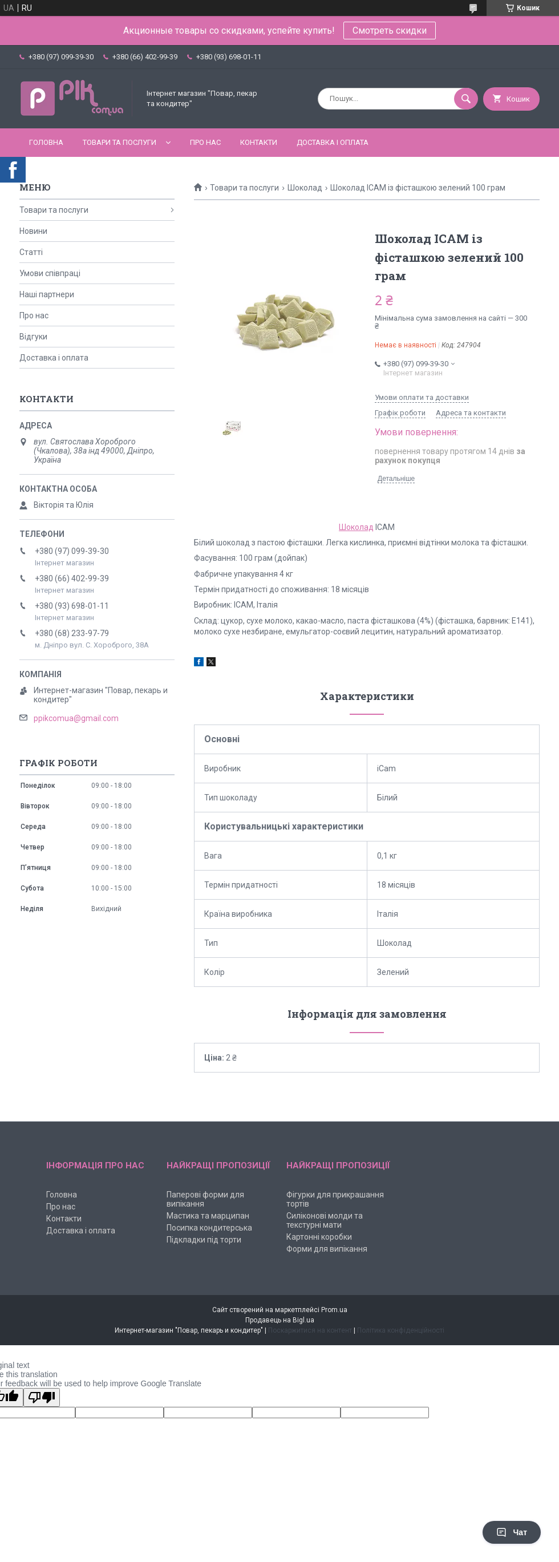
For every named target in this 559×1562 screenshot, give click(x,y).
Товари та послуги (119, 142)
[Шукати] (466, 99)
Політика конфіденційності (400, 1330)
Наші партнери (46, 294)
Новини (33, 231)
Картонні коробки (319, 1236)
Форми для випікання (326, 1248)
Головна (46, 142)
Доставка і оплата (332, 142)
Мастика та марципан (208, 1215)
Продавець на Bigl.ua (279, 1320)
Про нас (205, 142)
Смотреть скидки (390, 30)
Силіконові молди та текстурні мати (324, 1220)
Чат (511, 1532)
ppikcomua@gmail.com (76, 718)
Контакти (258, 142)
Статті (31, 252)
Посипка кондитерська (209, 1227)
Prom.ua (334, 1310)
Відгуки (33, 336)
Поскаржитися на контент (310, 1330)
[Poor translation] (41, 1397)
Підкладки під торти (204, 1239)
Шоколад (304, 187)
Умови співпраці (49, 273)
